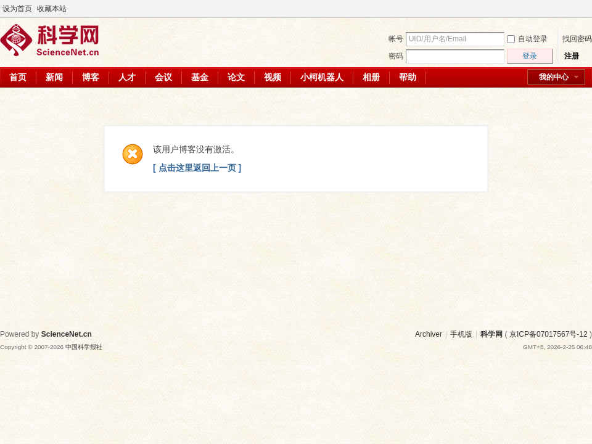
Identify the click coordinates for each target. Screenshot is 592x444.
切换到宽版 (585, 8)
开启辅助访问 (575, 8)
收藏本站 (52, 8)
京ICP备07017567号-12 (548, 334)
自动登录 (527, 39)
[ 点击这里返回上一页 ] (197, 168)
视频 (272, 77)
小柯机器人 (321, 77)
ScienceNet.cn (66, 334)
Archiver (428, 334)
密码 (395, 56)
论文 (236, 77)
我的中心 (554, 77)
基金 (199, 77)
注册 (571, 56)
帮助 (407, 77)
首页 (18, 77)
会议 (163, 77)
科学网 (491, 334)
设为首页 (17, 8)
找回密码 (577, 39)
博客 (90, 77)
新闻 (54, 77)
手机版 (461, 334)
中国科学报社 (83, 346)
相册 (371, 77)
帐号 (395, 39)
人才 (127, 77)
